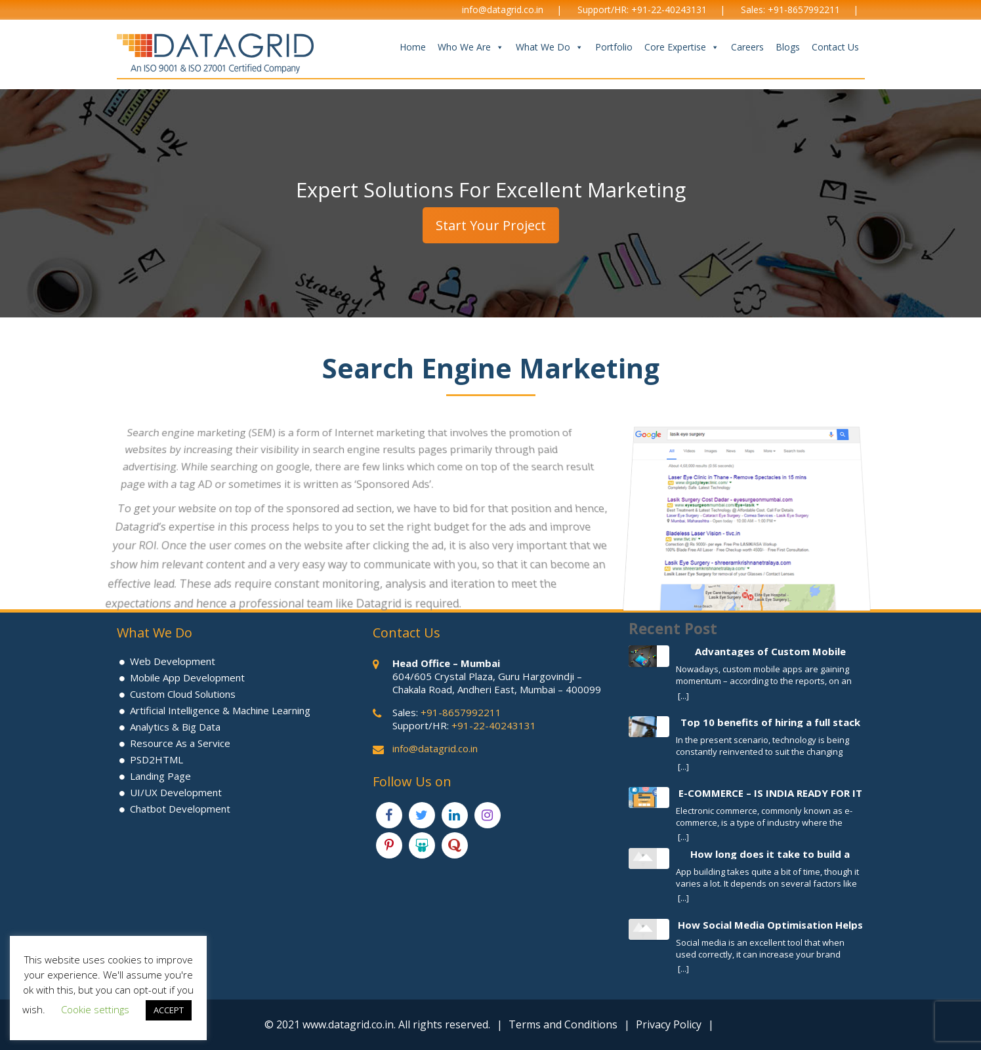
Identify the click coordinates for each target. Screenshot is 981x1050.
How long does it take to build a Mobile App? (770, 853)
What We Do (549, 47)
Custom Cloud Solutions (183, 693)
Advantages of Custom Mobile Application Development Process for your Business (770, 650)
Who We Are (471, 47)
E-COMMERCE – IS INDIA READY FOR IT (770, 792)
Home (413, 47)
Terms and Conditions (563, 1024)
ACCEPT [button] (169, 1010)
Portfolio (614, 47)
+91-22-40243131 (669, 9)
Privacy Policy (668, 1024)
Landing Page (160, 775)
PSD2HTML (156, 759)
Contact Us (835, 47)
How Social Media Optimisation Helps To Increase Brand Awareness (770, 924)
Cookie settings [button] (95, 1009)
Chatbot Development (180, 808)
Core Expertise (681, 47)
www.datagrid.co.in (348, 1024)
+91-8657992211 (804, 9)
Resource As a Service (180, 743)
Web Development (172, 661)
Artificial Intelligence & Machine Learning (220, 710)
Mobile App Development (187, 677)
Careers (747, 47)
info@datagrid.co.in (502, 9)
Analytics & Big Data (175, 726)
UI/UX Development (176, 792)
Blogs (788, 47)
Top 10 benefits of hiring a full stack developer (770, 721)
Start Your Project (491, 225)
